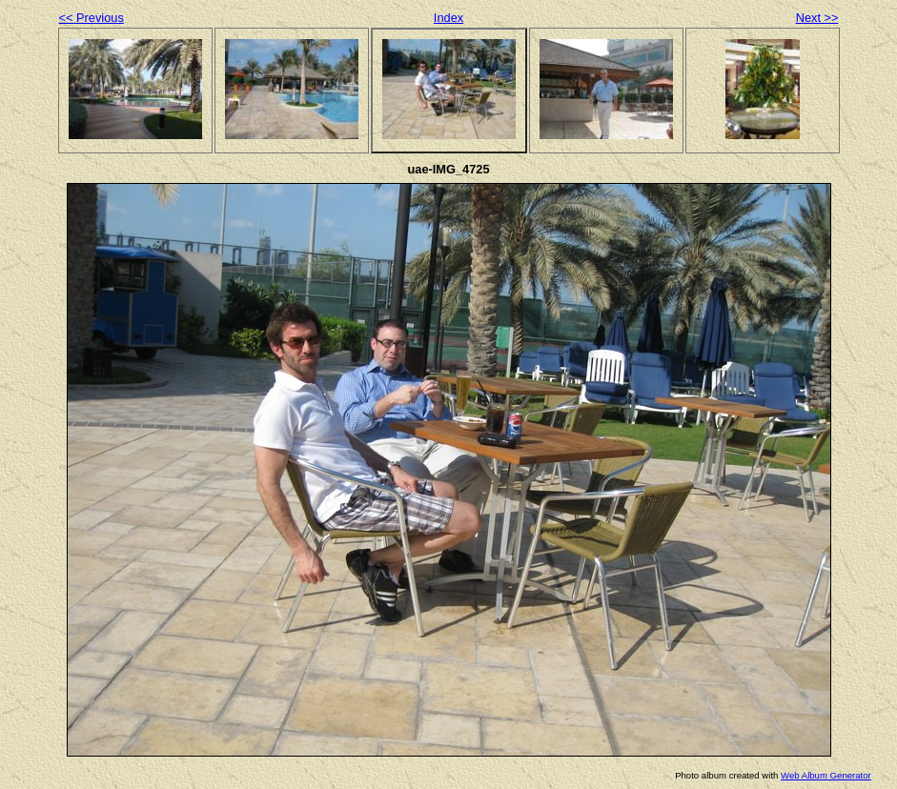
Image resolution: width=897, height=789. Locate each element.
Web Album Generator (826, 775)
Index (448, 17)
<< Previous (91, 17)
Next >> (817, 17)
